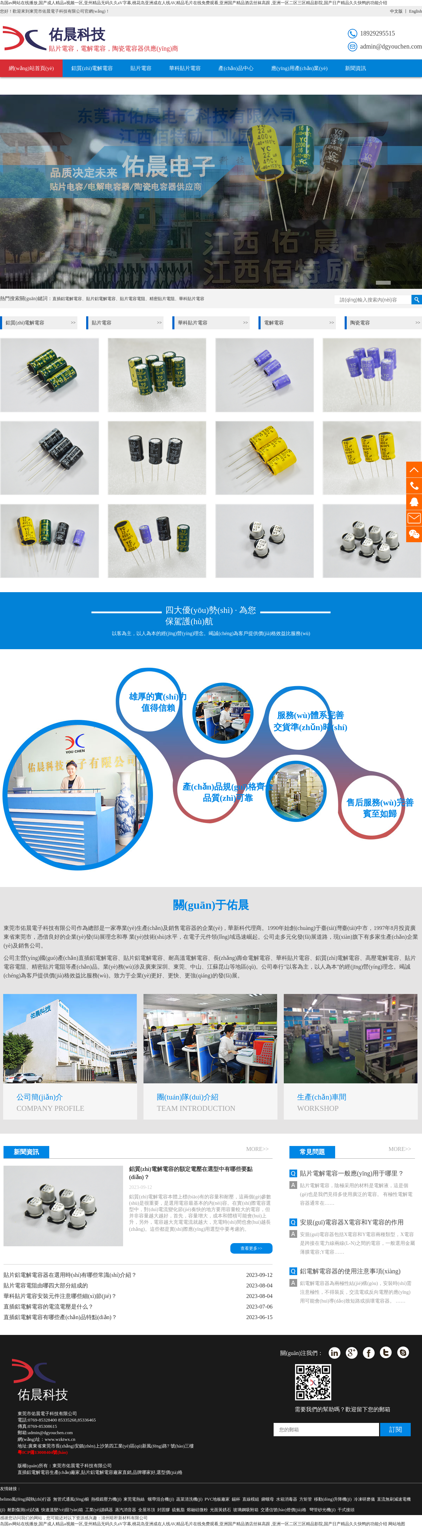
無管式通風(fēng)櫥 (71, 1499)
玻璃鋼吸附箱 (245, 1509)
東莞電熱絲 (134, 1499)
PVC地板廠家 (217, 1499)
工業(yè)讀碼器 (99, 1509)
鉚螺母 (267, 1499)
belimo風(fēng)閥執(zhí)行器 (25, 1499)
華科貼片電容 (185, 68)
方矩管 (305, 1499)
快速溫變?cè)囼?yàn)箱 (62, 1509)
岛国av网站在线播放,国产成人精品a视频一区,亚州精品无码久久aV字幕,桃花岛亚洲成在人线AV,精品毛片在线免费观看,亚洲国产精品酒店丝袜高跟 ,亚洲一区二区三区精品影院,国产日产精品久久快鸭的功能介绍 (193, 2)
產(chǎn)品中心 (236, 68)
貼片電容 (141, 68)
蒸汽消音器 (125, 1509)
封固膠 (163, 1509)
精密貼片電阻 (162, 298)
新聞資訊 (355, 68)
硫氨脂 (178, 1509)
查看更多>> (251, 1248)
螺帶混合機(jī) (161, 1499)
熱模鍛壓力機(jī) (106, 1499)
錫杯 (236, 1499)
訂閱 (395, 1429)
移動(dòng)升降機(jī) (333, 1499)
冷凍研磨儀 (364, 1499)
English (415, 11)
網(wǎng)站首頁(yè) (31, 68)
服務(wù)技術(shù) (30, 86)
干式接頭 (346, 1509)
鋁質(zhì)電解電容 (92, 68)
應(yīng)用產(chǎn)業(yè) (299, 68)
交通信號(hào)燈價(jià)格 (284, 1509)
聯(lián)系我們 (137, 86)
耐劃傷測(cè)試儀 (23, 1509)
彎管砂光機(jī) (322, 1509)
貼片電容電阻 (132, 298)
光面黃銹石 (220, 1509)
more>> (257, 1149)
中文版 (396, 11)
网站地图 (396, 1523)
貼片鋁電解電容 (101, 298)
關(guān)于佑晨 (85, 86)
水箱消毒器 (286, 1499)
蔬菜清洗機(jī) (189, 1499)
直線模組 (250, 1499)
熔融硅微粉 (197, 1509)
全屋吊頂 (146, 1509)
